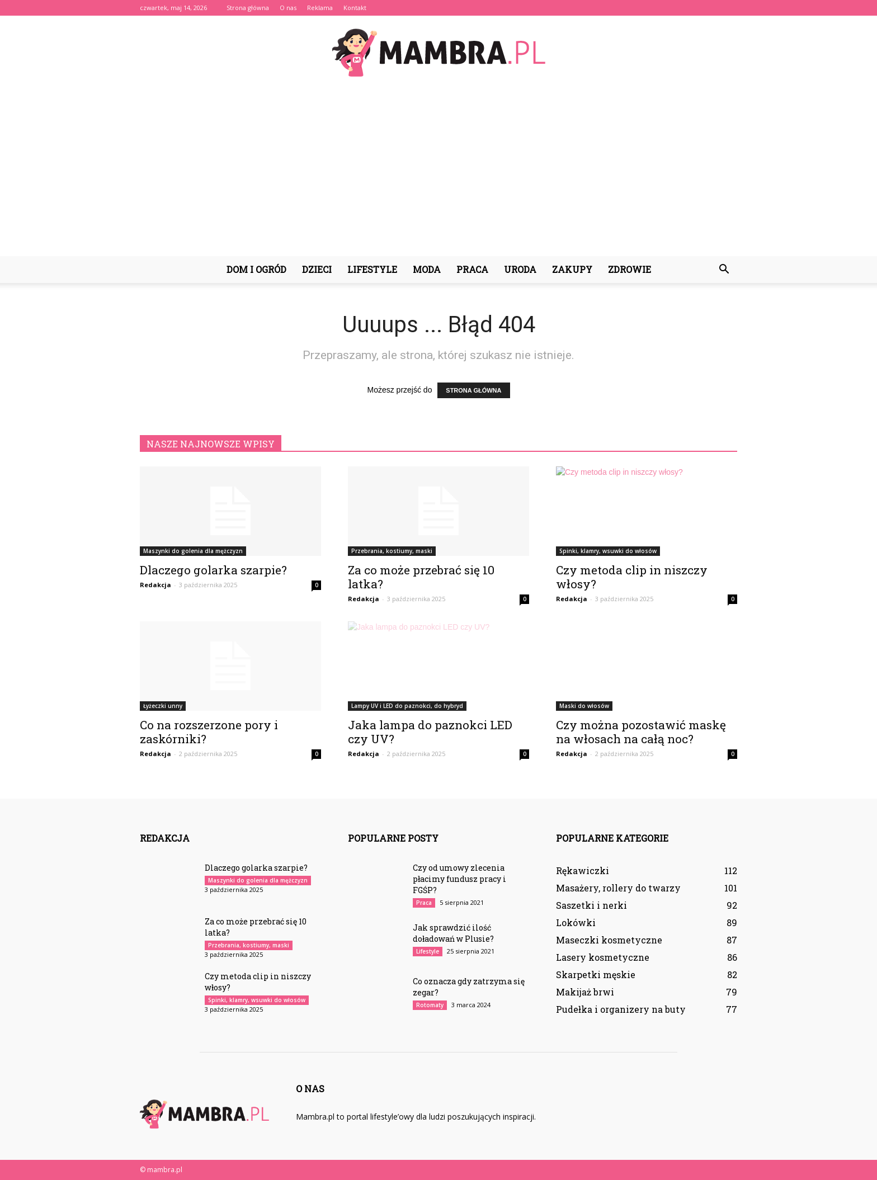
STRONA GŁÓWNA (473, 390)
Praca (472, 269)
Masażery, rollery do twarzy (618, 888)
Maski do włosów (584, 706)
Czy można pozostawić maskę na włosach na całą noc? (641, 732)
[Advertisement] (438, 172)
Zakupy (572, 269)
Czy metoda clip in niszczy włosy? (632, 577)
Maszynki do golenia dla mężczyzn (193, 551)
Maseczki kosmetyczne (609, 940)
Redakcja (155, 584)
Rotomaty (430, 1005)
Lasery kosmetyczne (602, 957)
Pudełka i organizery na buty (621, 1009)
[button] (723, 269)
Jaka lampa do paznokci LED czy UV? (430, 732)
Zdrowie (629, 269)
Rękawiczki (582, 870)
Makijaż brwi (585, 992)
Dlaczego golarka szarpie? (213, 570)
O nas (288, 7)
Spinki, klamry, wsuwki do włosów (608, 551)
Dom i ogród (256, 269)
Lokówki (576, 922)
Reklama (320, 7)
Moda (427, 269)
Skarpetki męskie (595, 974)
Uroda (520, 269)
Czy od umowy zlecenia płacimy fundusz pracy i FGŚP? (459, 878)
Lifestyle (372, 269)
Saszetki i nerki (591, 905)
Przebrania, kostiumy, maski (391, 551)
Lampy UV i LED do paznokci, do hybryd (407, 706)
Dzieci (317, 269)
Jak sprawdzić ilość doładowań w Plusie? (453, 933)
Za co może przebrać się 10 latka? (421, 577)
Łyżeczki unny (162, 706)
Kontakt (354, 7)
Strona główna (248, 7)
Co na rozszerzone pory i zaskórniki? (209, 732)
